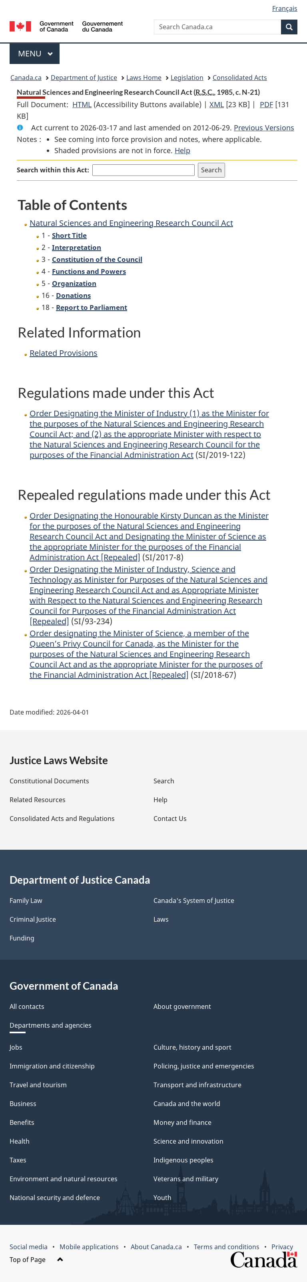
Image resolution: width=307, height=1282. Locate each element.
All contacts (27, 1006)
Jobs (16, 1047)
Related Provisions (64, 352)
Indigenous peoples (183, 1160)
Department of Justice (84, 77)
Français (284, 8)
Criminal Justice (33, 919)
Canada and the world (187, 1103)
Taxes (18, 1160)
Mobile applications (89, 1246)
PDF (266, 104)
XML (216, 104)
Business (23, 1103)
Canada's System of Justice (194, 900)
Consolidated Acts (240, 77)
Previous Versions (264, 127)
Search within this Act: (53, 170)
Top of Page (37, 1259)
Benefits (22, 1122)
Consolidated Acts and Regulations (62, 818)
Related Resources (38, 799)
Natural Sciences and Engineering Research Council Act (131, 223)
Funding (22, 938)
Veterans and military (186, 1178)
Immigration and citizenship (52, 1066)
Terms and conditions (226, 1246)
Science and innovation (188, 1141)
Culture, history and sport (192, 1047)
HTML (82, 104)
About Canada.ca (156, 1246)
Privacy (282, 1246)
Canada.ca (26, 77)
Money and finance (182, 1122)
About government (182, 1006)
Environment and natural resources (64, 1178)
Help (182, 150)
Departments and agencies (51, 1025)
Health (20, 1141)
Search (164, 781)
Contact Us (170, 818)
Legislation (187, 77)
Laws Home (143, 77)
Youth (162, 1197)
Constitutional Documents (49, 781)
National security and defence (55, 1197)
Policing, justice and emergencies (204, 1066)
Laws (161, 919)
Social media (29, 1246)
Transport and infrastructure (197, 1084)
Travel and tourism (38, 1084)
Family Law (26, 900)
